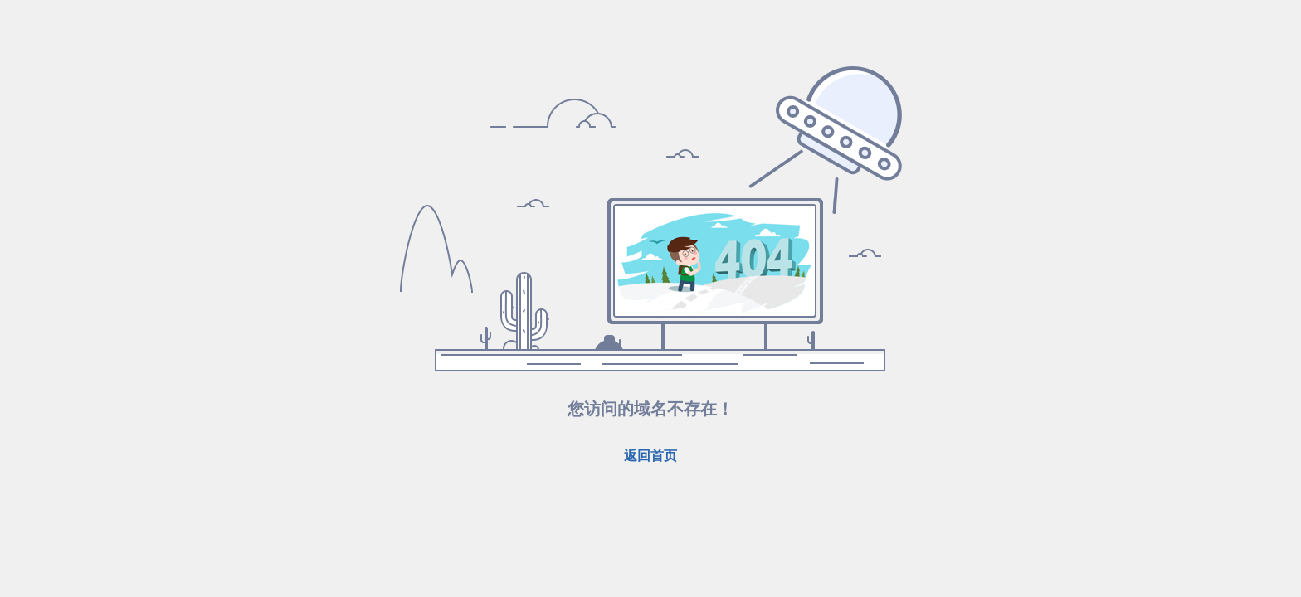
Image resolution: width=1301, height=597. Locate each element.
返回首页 (650, 456)
